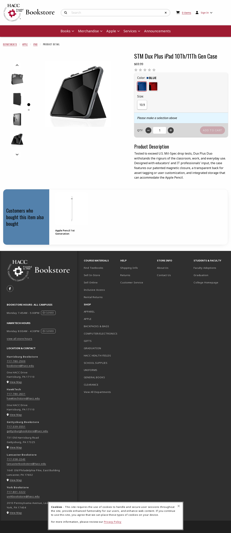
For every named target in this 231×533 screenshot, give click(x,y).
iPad (35, 44)
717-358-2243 (16, 459)
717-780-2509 (16, 361)
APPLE (88, 319)
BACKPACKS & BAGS (96, 326)
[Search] (65, 13)
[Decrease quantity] (148, 130)
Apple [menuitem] (111, 31)
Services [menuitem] (130, 31)
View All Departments (97, 392)
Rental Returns (93, 297)
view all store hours (19, 338)
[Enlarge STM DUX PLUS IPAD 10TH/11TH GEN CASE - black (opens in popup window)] (17, 139)
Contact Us (164, 275)
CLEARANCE (91, 384)
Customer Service (131, 282)
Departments (10, 44)
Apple (25, 44)
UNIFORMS (91, 370)
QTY (139, 130)
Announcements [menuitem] (157, 31)
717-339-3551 (16, 426)
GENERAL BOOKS (94, 377)
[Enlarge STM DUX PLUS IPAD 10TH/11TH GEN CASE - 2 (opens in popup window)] (17, 99)
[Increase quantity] (171, 130)
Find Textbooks (94, 268)
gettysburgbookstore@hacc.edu (27, 431)
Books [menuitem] (65, 31)
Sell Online (91, 282)
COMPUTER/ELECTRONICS (100, 333)
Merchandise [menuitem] (88, 31)
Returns (125, 275)
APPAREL (89, 311)
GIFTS (88, 341)
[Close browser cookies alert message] (178, 506)
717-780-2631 (16, 394)
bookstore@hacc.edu (20, 365)
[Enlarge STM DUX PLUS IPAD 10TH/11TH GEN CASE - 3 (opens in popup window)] (17, 119)
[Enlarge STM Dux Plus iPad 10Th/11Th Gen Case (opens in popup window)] (78, 94)
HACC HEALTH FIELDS (97, 355)
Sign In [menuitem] (205, 12)
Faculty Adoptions (205, 268)
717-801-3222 (16, 492)
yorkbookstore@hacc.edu (23, 496)
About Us (163, 268)
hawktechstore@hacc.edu (23, 398)
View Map (16, 382)
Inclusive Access (94, 289)
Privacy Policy (113, 521)
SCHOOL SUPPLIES (96, 363)
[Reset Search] (166, 13)
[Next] (17, 154)
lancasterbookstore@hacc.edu (26, 463)
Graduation (201, 275)
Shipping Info (129, 268)
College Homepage (210, 282)
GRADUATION (92, 348)
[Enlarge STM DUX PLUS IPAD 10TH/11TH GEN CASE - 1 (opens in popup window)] (17, 79)
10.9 (142, 105)
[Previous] (17, 65)
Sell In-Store (92, 275)
